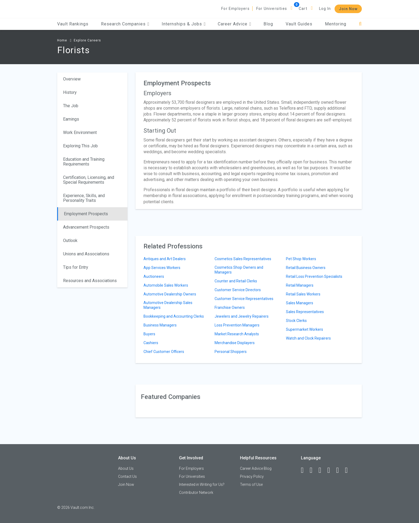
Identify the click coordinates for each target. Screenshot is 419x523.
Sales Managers (299, 303)
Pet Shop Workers (301, 259)
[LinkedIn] (313, 470)
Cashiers (150, 343)
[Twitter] (322, 470)
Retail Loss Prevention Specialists (314, 276)
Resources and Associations (90, 280)
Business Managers (160, 325)
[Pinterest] (340, 470)
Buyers (149, 334)
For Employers (235, 8)
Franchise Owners (230, 307)
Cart (303, 8)
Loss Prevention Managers (237, 325)
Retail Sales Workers (303, 294)
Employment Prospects (86, 213)
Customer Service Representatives (244, 299)
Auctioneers (153, 276)
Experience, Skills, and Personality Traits (84, 198)
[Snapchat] (348, 470)
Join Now (348, 9)
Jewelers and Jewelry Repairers (242, 316)
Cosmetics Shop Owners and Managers (239, 269)
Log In (325, 8)
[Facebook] (304, 470)
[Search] (360, 23)
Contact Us (127, 476)
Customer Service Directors (238, 290)
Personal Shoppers (231, 351)
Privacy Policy (252, 476)
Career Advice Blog (255, 468)
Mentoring (335, 23)
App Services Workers (161, 268)
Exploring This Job (80, 145)
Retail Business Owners (305, 268)
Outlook (70, 240)
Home (62, 40)
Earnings (71, 119)
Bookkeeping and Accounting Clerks (173, 316)
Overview (72, 79)
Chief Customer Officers (163, 351)
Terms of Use (251, 484)
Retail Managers (299, 285)
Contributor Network (196, 492)
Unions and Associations (86, 253)
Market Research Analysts (237, 334)
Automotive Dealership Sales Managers (167, 305)
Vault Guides (299, 23)
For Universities (271, 8)
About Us (126, 468)
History (70, 92)
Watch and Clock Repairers (308, 338)
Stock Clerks (296, 320)
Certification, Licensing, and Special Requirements (88, 180)
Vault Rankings (72, 23)
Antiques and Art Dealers (164, 259)
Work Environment (80, 132)
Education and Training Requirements (83, 162)
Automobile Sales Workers (165, 285)
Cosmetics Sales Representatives (243, 259)
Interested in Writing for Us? (201, 484)
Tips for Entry (75, 267)
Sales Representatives (305, 312)
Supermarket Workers (304, 329)
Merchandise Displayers (235, 343)
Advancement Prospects (86, 227)
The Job (70, 105)
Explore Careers (87, 40)
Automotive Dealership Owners (169, 294)
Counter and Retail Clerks (236, 281)
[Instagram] (331, 470)
